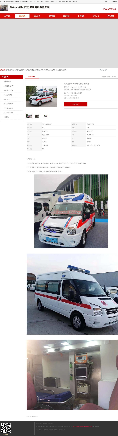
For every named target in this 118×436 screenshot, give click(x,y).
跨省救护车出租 (8, 108)
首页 (108, 76)
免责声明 (51, 429)
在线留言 (75, 104)
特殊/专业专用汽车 (85, 89)
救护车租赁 (7, 99)
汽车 (72, 89)
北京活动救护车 (8, 86)
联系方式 (110, 16)
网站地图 (62, 429)
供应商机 (22, 16)
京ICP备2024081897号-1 (67, 426)
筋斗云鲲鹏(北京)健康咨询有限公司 (82, 426)
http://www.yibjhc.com (32, 416)
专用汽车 (76, 89)
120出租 (6, 117)
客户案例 (51, 16)
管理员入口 (57, 429)
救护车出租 (7, 81)
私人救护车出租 (8, 112)
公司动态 (81, 16)
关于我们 (66, 16)
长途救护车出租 (8, 90)
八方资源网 (45, 429)
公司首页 (7, 16)
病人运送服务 (8, 95)
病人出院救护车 (8, 103)
